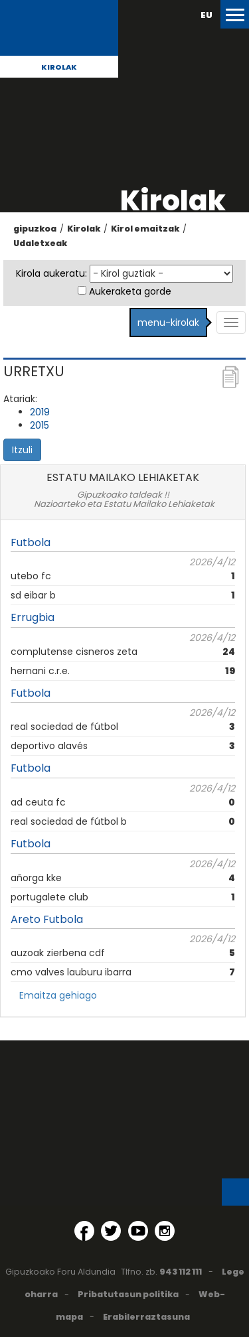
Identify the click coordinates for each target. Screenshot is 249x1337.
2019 (40, 412)
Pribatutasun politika (128, 1294)
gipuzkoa (34, 228)
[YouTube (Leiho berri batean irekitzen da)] (138, 1231)
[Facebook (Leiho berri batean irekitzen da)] (84, 1231)
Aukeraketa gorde (130, 291)
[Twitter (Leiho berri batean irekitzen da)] (111, 1231)
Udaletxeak (40, 243)
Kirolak (59, 67)
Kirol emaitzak (145, 228)
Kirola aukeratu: (51, 273)
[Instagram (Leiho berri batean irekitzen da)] (165, 1231)
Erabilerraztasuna (146, 1316)
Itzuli (22, 450)
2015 (39, 425)
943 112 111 (180, 1271)
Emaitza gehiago (58, 995)
